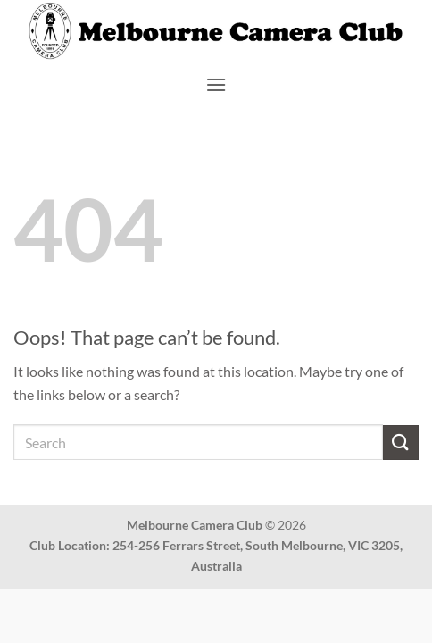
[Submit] (401, 442)
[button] (216, 84)
